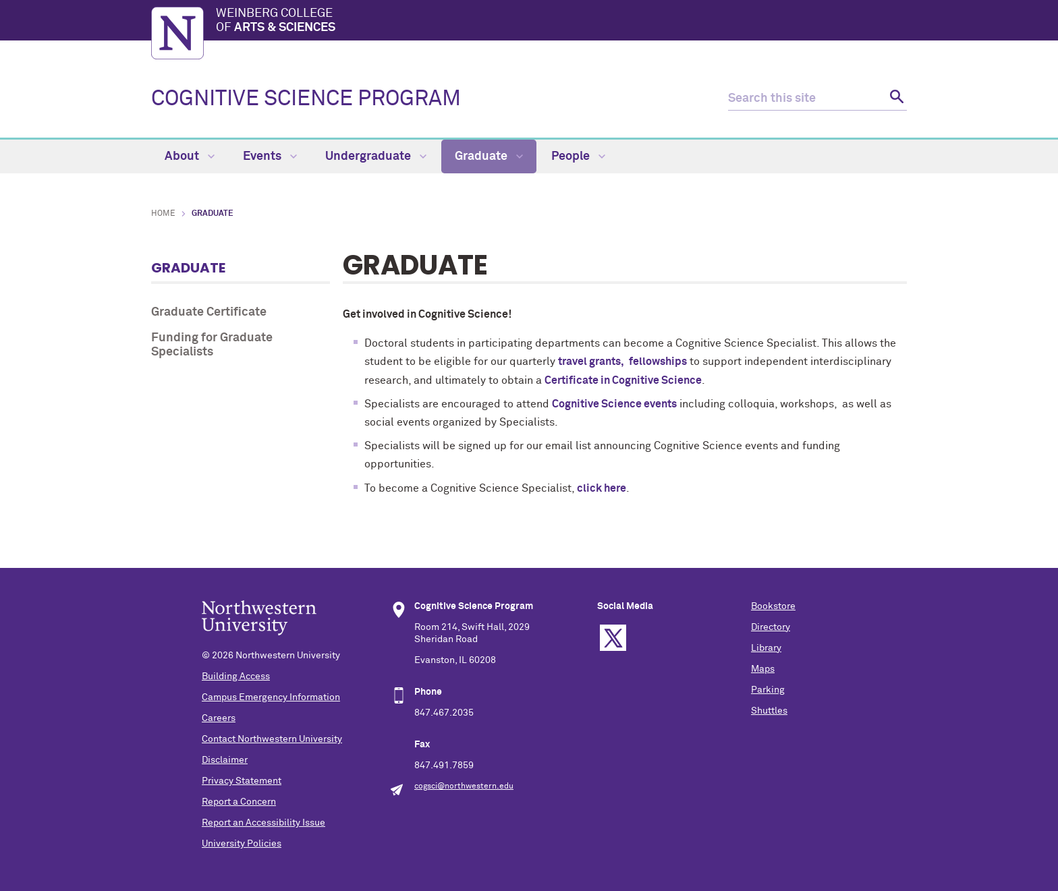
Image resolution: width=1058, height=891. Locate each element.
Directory (770, 627)
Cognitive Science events (614, 404)
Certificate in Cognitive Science (623, 380)
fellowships (658, 361)
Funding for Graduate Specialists (212, 345)
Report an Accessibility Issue (263, 823)
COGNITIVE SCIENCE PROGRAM (306, 99)
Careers (218, 718)
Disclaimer (225, 760)
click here (601, 488)
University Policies (241, 844)
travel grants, (592, 361)
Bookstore (773, 606)
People (578, 156)
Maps (763, 669)
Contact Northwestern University (272, 739)
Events (270, 156)
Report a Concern (239, 802)
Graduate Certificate (209, 312)
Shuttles (769, 711)
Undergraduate (375, 156)
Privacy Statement (241, 781)
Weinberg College (561, 21)
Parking (768, 690)
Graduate (489, 156)
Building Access (236, 676)
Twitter (613, 638)
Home (163, 214)
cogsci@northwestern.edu (463, 786)
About (190, 156)
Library (766, 648)
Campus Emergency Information (271, 697)
